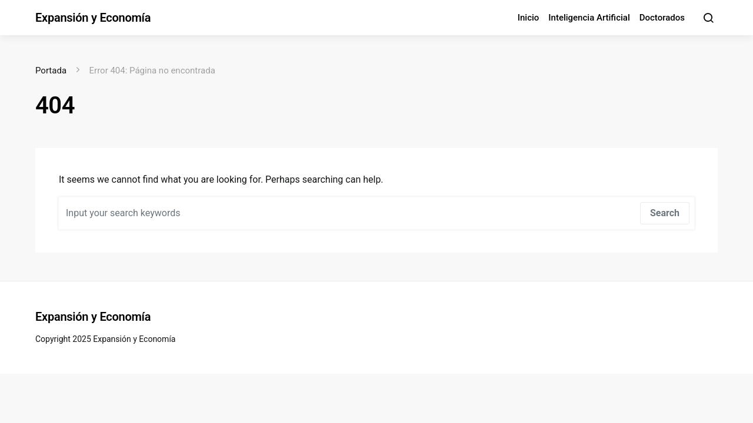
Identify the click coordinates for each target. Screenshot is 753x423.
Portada (50, 70)
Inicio (528, 17)
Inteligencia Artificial (588, 17)
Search (664, 213)
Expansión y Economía (93, 18)
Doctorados (662, 17)
